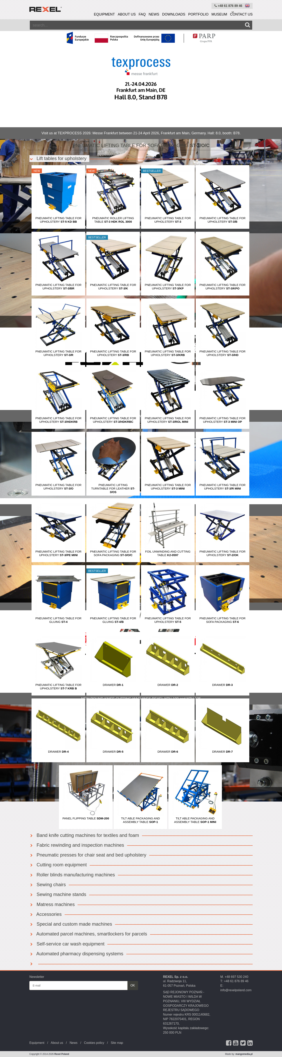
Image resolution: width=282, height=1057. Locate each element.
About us (127, 14)
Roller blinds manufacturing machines (72, 874)
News (154, 14)
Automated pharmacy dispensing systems (76, 953)
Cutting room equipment (58, 864)
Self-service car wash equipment (66, 943)
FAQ (142, 14)
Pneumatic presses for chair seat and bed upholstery (87, 854)
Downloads (173, 14)
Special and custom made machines (70, 924)
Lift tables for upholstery (57, 158)
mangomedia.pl (244, 1054)
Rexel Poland (61, 1054)
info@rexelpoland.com (235, 990)
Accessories (45, 914)
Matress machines (52, 904)
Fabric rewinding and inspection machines (76, 845)
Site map (117, 1042)
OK (132, 985)
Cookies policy (94, 1042)
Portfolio (198, 14)
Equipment (104, 14)
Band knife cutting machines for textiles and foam (84, 835)
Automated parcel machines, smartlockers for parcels (88, 933)
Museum (219, 14)
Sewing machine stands (57, 894)
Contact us (241, 14)
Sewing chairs (47, 884)
